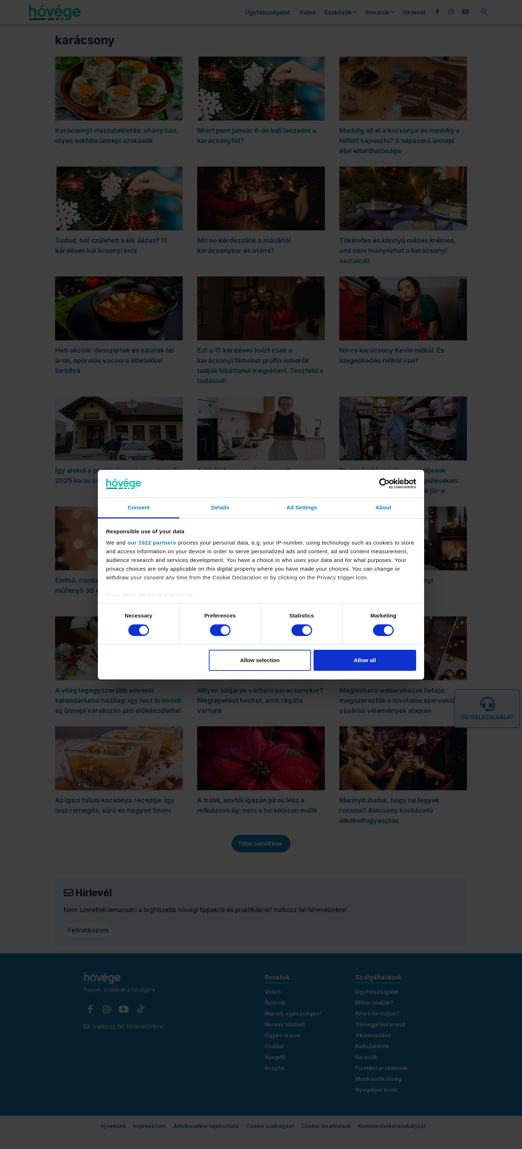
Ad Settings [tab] (301, 507)
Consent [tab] (139, 507)
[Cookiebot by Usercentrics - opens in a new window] (384, 483)
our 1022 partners (152, 542)
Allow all (365, 660)
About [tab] (384, 507)
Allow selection (259, 660)
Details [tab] (220, 507)
